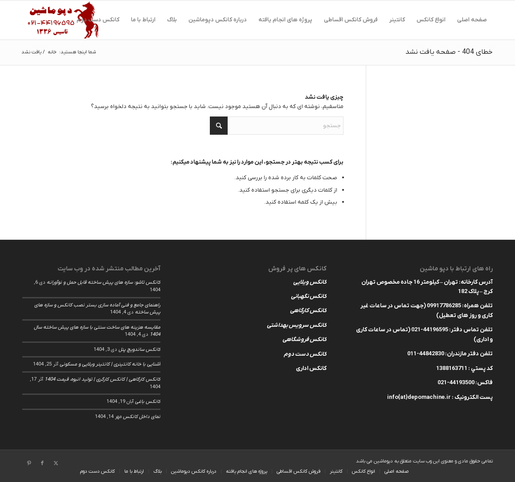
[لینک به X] (55, 463)
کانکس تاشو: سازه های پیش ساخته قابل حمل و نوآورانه (103, 282)
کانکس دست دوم (305, 354)
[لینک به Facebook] (42, 463)
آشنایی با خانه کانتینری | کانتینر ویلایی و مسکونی (110, 364)
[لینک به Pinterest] (29, 463)
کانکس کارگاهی (308, 310)
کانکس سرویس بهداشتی (297, 325)
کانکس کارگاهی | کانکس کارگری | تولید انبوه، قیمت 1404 (102, 379)
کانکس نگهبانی (309, 296)
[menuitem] (472, 20)
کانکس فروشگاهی (304, 339)
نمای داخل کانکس (141, 417)
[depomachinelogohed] (65, 20)
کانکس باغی (147, 401)
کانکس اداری (311, 368)
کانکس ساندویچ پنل (139, 349)
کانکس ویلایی (310, 282)
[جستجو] (276, 125)
